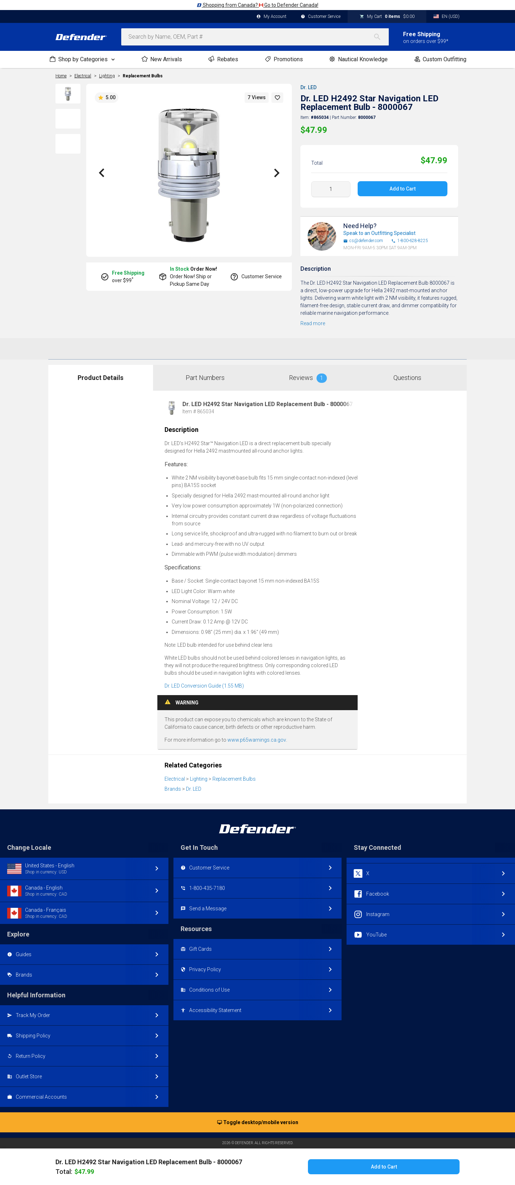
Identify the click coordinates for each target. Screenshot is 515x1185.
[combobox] (255, 36)
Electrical (175, 779)
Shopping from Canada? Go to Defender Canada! (257, 5)
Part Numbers (205, 377)
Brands (173, 789)
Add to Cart (402, 189)
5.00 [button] (107, 98)
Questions (407, 377)
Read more (312, 323)
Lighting (198, 779)
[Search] (381, 36)
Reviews (308, 378)
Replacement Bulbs (143, 76)
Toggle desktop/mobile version (257, 1122)
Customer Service (320, 17)
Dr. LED (308, 87)
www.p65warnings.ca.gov (256, 740)
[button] (277, 97)
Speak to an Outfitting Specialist (379, 233)
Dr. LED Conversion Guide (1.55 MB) (204, 686)
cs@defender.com (363, 241)
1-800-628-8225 (409, 241)
